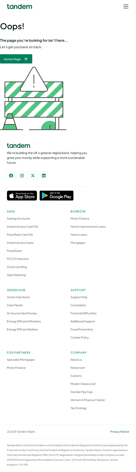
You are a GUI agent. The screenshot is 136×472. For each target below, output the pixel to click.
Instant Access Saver (20, 242)
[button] (125, 6)
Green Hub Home (18, 297)
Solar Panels (15, 305)
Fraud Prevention (82, 329)
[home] (19, 6)
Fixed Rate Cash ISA (20, 234)
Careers (76, 375)
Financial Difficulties (84, 313)
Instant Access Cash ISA (22, 226)
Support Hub (79, 297)
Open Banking (16, 275)
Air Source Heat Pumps (22, 313)
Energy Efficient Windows (24, 321)
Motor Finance (80, 218)
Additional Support (83, 321)
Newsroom (78, 367)
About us (76, 359)
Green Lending (17, 267)
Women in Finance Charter (88, 400)
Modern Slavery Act (83, 384)
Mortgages (78, 242)
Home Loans (79, 234)
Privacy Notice (119, 431)
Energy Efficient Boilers (22, 329)
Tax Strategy (79, 408)
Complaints (78, 305)
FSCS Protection (18, 258)
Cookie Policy (80, 337)
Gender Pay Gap (81, 392)
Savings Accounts (18, 218)
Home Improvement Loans (88, 226)
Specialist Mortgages (21, 359)
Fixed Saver (14, 250)
